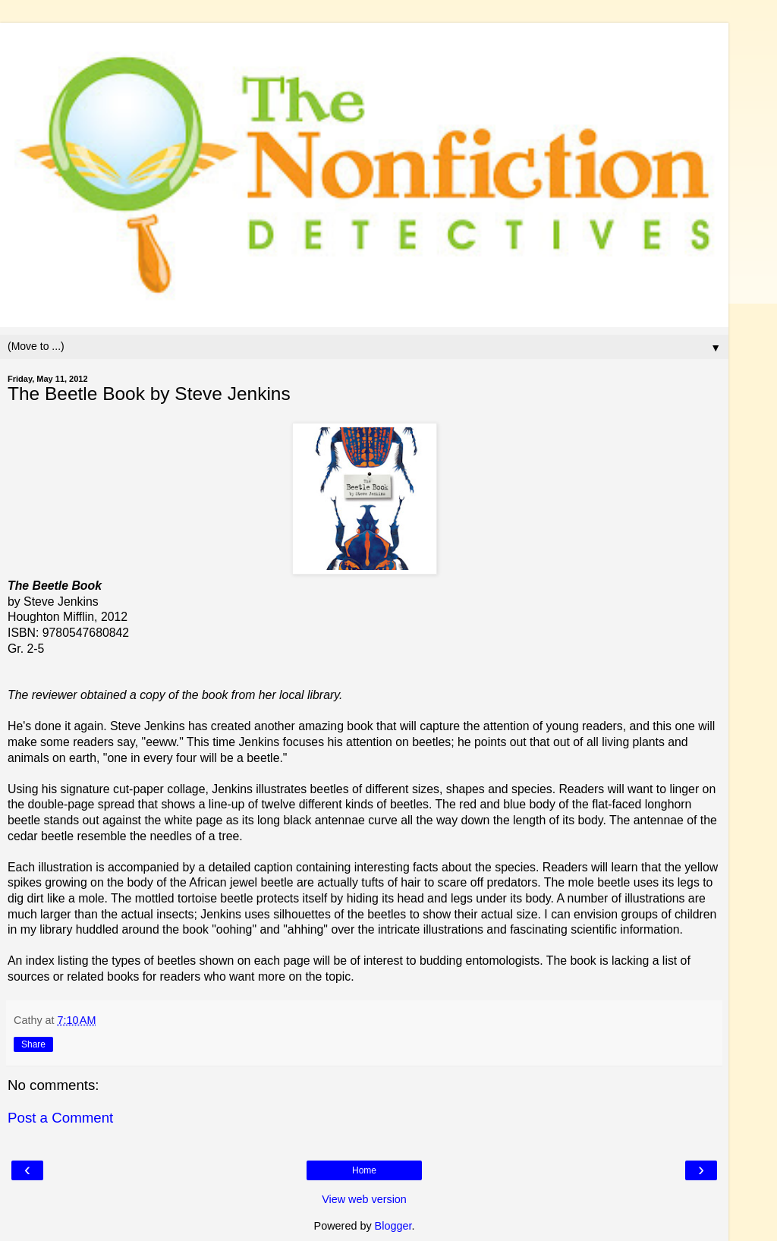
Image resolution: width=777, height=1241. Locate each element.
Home (364, 1170)
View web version (364, 1199)
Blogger (393, 1226)
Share (33, 1044)
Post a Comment (60, 1118)
